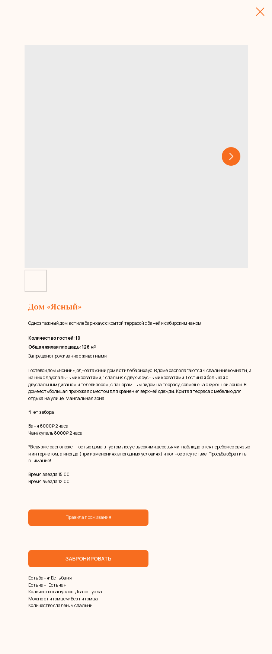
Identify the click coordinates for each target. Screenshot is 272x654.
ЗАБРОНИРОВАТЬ (88, 558)
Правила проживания (88, 517)
